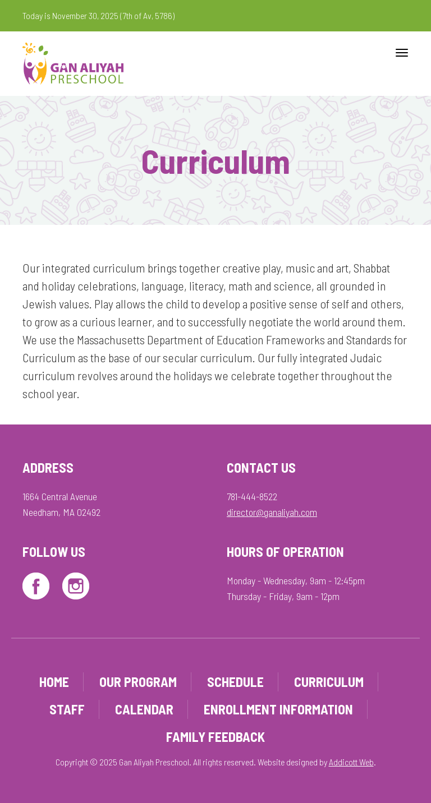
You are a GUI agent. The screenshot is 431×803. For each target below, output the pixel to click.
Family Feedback (215, 736)
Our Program (138, 681)
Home (54, 681)
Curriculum (329, 681)
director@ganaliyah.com (272, 512)
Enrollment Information (278, 709)
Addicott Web (351, 761)
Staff (67, 709)
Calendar (144, 709)
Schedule (235, 681)
